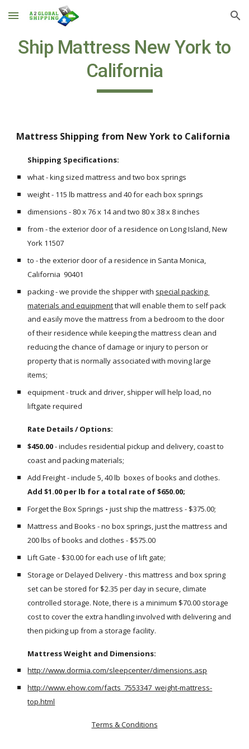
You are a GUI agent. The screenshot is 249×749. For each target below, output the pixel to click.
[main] (124, 64)
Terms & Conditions (125, 724)
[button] (13, 15)
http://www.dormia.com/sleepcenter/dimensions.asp (117, 670)
